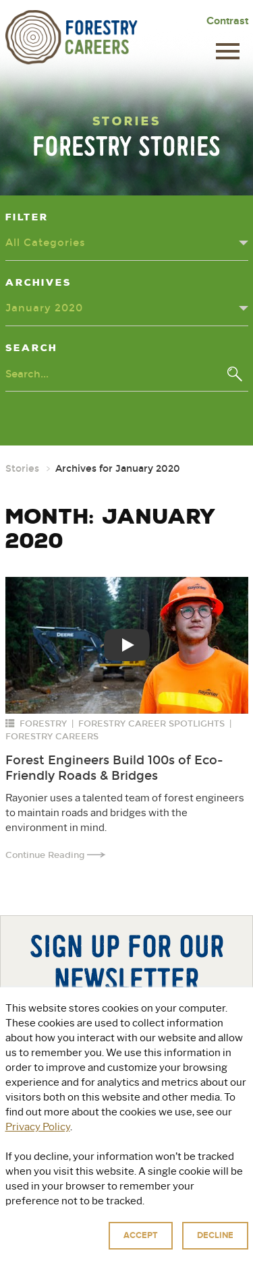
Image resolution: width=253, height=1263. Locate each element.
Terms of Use (97, 1249)
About (56, 1170)
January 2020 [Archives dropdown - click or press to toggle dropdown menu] (44, 308)
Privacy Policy (194, 1234)
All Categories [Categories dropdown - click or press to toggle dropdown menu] (45, 243)
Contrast (227, 21)
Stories (22, 468)
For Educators (126, 1190)
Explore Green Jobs (153, 1170)
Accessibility (157, 1249)
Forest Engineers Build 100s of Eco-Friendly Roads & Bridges (114, 768)
